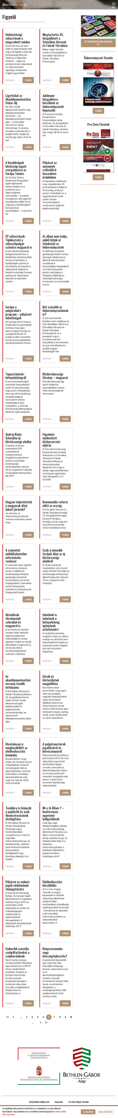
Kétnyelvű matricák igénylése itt (98, 43)
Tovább (29, 80)
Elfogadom (88, 1111)
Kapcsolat (59, 1101)
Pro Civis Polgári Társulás (79, 1101)
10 (72, 1017)
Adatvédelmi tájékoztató (39, 1101)
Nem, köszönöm (105, 1111)
